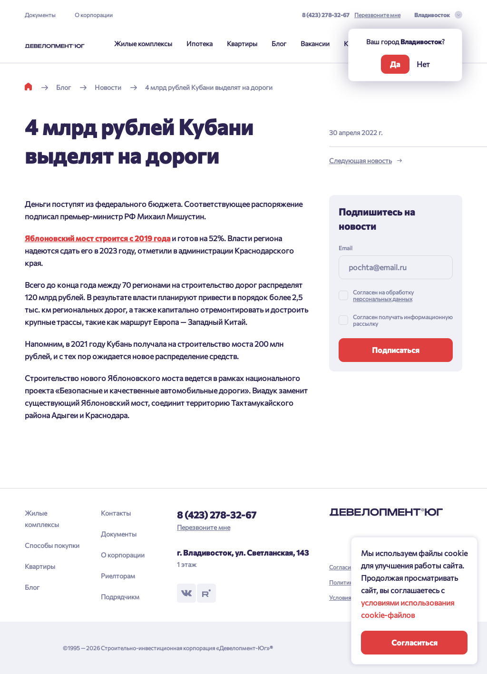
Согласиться (414, 642)
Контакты (116, 513)
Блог (279, 43)
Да (395, 63)
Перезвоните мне (377, 14)
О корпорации (94, 14)
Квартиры (242, 43)
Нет (423, 63)
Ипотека (199, 43)
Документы (40, 14)
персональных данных (382, 298)
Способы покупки (52, 545)
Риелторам (118, 576)
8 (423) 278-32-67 (326, 14)
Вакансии (315, 43)
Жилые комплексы (143, 43)
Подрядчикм (120, 597)
